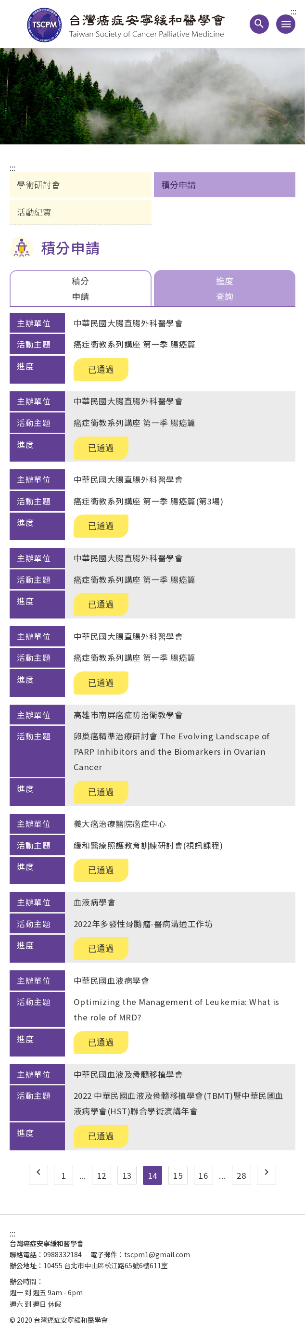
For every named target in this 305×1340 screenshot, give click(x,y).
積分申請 (178, 184)
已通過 (101, 369)
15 (177, 1175)
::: (293, 11)
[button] (259, 24)
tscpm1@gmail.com (157, 1254)
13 (127, 1175)
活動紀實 (34, 212)
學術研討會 (38, 184)
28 (241, 1175)
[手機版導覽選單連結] (285, 24)
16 (203, 1175)
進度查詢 (224, 288)
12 (101, 1175)
